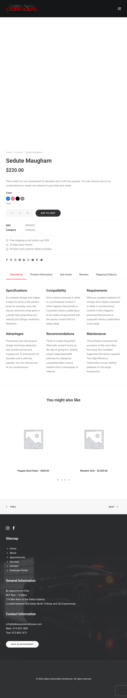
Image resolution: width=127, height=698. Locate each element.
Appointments (17, 557)
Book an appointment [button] (22, 644)
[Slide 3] (65, 480)
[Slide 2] (62, 480)
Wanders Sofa (93, 470)
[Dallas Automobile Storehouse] (21, 8)
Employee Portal (19, 570)
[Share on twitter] (11, 260)
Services (14, 561)
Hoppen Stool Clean (33, 470)
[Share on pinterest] (20, 260)
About (13, 552)
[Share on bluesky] (33, 260)
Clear (8, 203)
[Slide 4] (69, 480)
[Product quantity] (19, 213)
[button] (119, 8)
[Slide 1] (58, 480)
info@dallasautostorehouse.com (24, 624)
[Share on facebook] (7, 260)
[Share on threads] (15, 260)
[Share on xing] (37, 260)
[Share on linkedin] (24, 260)
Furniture (18, 152)
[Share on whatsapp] (28, 260)
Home (9, 152)
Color (9, 192)
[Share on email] (41, 260)
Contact (14, 566)
